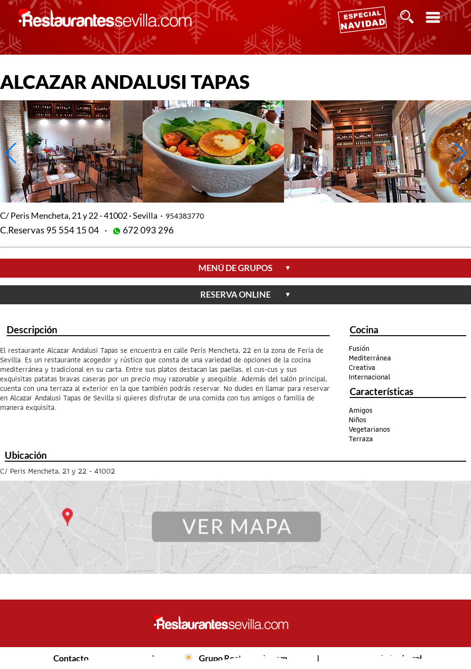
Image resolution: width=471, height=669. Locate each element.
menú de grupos (244, 268)
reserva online (245, 294)
